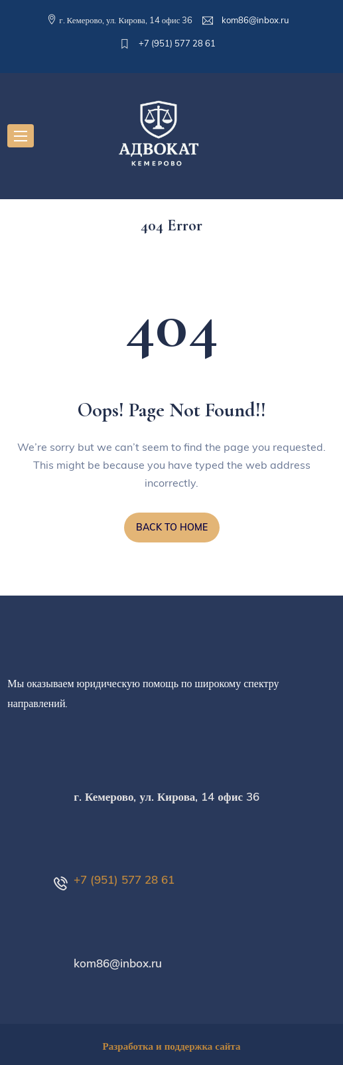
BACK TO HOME (172, 527)
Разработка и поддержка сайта (172, 1046)
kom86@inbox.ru (254, 20)
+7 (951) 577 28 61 (176, 43)
